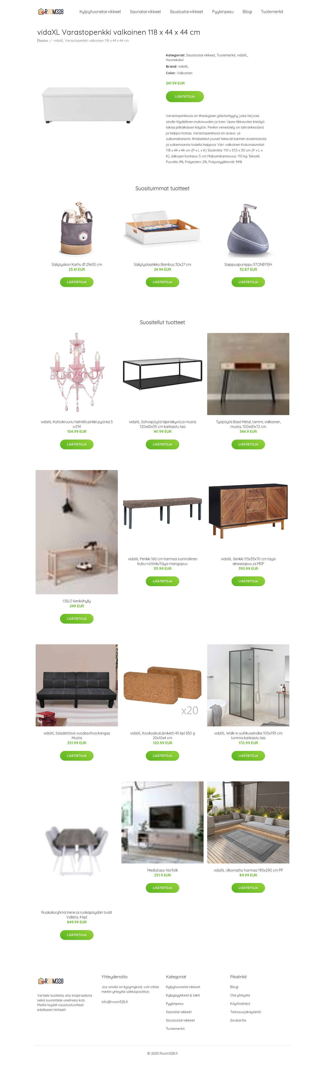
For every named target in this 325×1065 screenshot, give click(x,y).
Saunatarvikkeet (145, 13)
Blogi (247, 13)
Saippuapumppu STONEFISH (248, 268)
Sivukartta (238, 1024)
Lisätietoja (185, 100)
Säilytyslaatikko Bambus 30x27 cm (162, 268)
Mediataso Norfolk (162, 874)
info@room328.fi (115, 1005)
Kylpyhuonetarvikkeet (100, 13)
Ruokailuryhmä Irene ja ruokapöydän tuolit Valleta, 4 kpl (76, 918)
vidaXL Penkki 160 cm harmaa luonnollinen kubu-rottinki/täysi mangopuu (162, 565)
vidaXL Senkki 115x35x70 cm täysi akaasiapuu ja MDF (248, 565)
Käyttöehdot (240, 1007)
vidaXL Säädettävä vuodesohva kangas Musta (77, 739)
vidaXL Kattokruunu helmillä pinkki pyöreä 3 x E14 (77, 428)
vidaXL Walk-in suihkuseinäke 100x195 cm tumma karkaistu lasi (248, 739)
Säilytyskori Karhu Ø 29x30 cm (77, 268)
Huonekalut (174, 64)
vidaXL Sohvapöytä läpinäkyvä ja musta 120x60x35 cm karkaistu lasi (162, 428)
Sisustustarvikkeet (186, 13)
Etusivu (42, 44)
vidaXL (242, 59)
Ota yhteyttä (240, 999)
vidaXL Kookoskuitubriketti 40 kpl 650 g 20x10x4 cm (162, 739)
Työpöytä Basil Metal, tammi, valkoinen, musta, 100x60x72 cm (248, 428)
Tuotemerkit (272, 13)
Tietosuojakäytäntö (245, 1016)
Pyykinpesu (223, 13)
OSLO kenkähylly (77, 605)
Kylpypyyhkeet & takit (183, 999)
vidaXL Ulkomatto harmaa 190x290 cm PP (248, 874)
